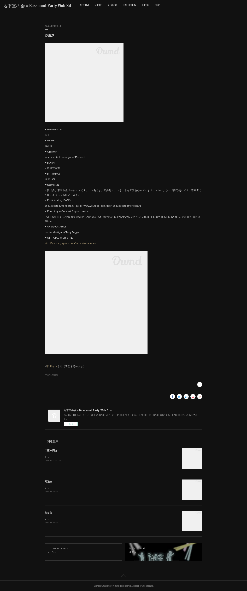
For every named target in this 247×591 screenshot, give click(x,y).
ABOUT (98, 5)
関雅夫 (48, 481)
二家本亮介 (51, 450)
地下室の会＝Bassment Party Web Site (38, 5)
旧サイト (52, 366)
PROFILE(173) (51, 375)
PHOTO (145, 5)
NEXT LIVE (84, 5)
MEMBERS (112, 5)
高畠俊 (48, 512)
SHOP (157, 5)
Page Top (123, 576)
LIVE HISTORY (130, 5)
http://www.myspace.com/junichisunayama (70, 243)
